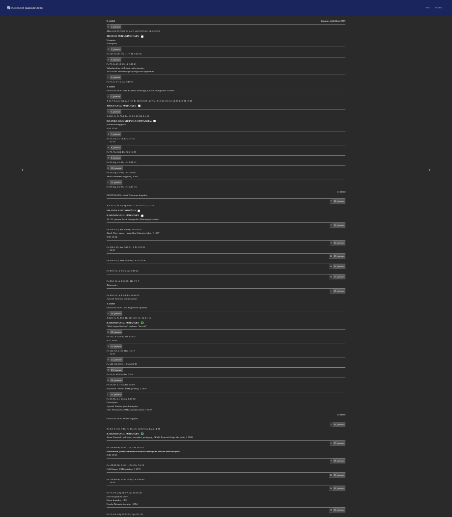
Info (427, 7)
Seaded (438, 7)
